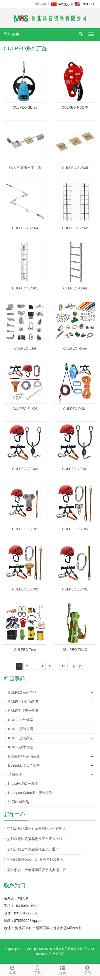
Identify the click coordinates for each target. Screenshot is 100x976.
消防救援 (15, 774)
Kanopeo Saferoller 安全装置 (30, 793)
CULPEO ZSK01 (75, 589)
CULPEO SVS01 (25, 288)
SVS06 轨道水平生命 (25, 168)
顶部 (87, 969)
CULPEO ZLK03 (25, 409)
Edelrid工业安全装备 (24, 765)
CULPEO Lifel (25, 348)
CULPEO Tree (25, 650)
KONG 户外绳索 (20, 720)
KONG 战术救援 (20, 747)
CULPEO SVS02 (75, 228)
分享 (12, 969)
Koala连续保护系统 (23, 784)
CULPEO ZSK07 (25, 529)
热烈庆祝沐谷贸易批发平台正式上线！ (36, 839)
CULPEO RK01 (75, 409)
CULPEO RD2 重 (75, 107)
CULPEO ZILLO (75, 650)
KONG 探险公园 (20, 729)
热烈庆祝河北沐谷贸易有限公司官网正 (36, 828)
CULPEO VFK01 (75, 469)
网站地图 (58, 954)
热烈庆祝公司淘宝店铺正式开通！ (33, 849)
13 (63, 666)
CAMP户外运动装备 (23, 702)
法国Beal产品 (18, 802)
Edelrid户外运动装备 (24, 756)
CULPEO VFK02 (25, 469)
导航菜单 (12, 34)
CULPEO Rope (75, 348)
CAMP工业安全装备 (23, 711)
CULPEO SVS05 (75, 168)
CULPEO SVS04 (25, 228)
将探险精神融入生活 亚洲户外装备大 (35, 859)
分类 (63, 969)
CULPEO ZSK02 (25, 589)
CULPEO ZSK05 (75, 529)
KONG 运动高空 (20, 738)
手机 (37, 969)
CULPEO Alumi (75, 288)
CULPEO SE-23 (25, 107)
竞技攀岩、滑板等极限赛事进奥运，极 (36, 870)
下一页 (77, 666)
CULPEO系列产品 (22, 692)
